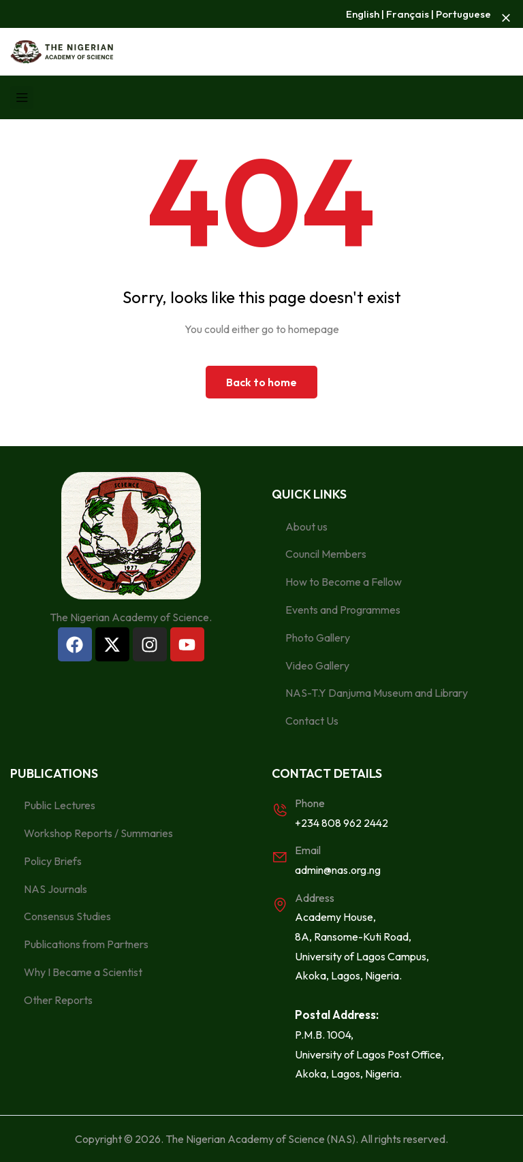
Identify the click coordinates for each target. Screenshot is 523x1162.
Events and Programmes (342, 609)
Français (407, 13)
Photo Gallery (317, 637)
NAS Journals (55, 889)
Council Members (325, 554)
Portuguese (463, 13)
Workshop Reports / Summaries (98, 833)
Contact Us (311, 720)
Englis (360, 13)
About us (306, 526)
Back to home (261, 382)
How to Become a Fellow (343, 581)
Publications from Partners (86, 944)
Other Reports (58, 1000)
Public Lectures (59, 805)
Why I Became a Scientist (83, 972)
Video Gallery (317, 665)
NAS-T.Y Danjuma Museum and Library (376, 693)
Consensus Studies (67, 916)
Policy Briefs (53, 861)
